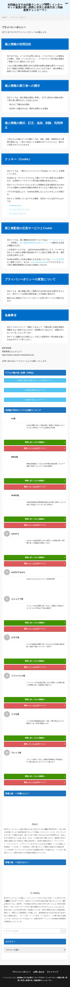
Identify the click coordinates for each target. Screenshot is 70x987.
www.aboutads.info (39, 262)
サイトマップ (52, 972)
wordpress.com (15, 205)
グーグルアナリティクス (20, 209)
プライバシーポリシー (19, 17)
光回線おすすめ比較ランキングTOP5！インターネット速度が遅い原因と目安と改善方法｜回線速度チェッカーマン (35, 7)
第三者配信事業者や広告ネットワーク (35, 242)
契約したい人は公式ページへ (35, 448)
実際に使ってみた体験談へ (35, 442)
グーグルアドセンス (17, 213)
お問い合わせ (38, 972)
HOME (4, 17)
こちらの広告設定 (57, 259)
